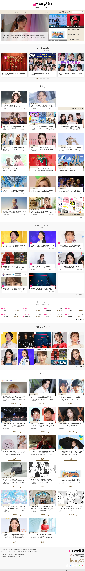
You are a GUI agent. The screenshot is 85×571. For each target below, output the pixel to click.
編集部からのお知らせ (32, 549)
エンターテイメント (18, 12)
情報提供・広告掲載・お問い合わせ (25, 551)
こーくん (70, 310)
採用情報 (25, 549)
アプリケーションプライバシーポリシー (9, 551)
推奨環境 (20, 549)
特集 (45, 12)
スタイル (9, 12)
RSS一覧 (35, 551)
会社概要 (3, 549)
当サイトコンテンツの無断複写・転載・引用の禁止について (13, 554)
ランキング (49, 12)
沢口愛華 (6, 316)
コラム (25, 12)
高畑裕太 (27, 316)
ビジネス (35, 12)
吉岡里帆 (70, 316)
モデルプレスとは (9, 549)
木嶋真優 (48, 310)
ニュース (4, 12)
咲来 (5, 310)
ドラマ (55, 12)
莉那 (47, 316)
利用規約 (16, 549)
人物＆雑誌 (61, 12)
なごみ (26, 310)
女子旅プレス (68, 12)
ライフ (30, 12)
